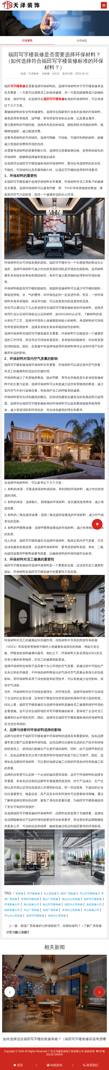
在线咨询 (54, 1065)
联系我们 (90, 1065)
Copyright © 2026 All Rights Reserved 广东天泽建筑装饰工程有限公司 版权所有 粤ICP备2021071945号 (54, 1053)
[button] (99, 991)
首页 (18, 1065)
